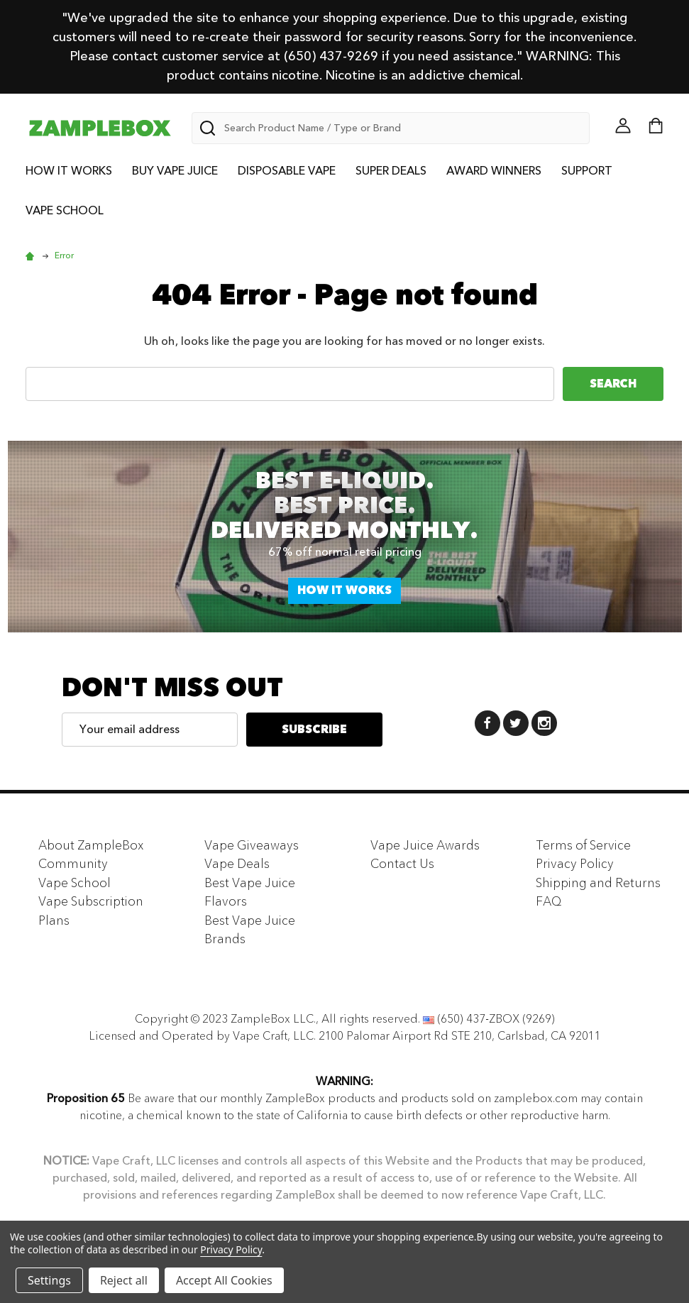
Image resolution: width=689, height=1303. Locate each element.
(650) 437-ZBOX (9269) (496, 1019)
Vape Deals (237, 863)
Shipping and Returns (598, 882)
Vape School (65, 211)
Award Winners (493, 171)
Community (73, 863)
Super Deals (390, 171)
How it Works (69, 171)
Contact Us (402, 863)
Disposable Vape (287, 171)
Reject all (124, 1280)
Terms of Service (583, 845)
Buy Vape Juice (175, 171)
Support (586, 171)
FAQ (548, 901)
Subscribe (314, 729)
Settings (49, 1280)
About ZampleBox (91, 845)
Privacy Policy (575, 863)
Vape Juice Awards (425, 845)
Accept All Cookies (224, 1280)
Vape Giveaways (251, 845)
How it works (344, 590)
